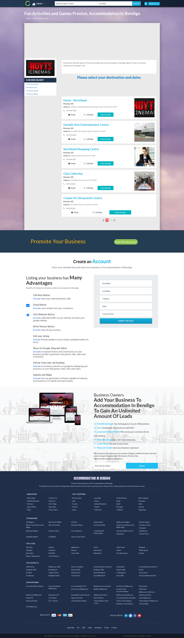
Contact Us (53, 498)
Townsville (75, 553)
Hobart (141, 553)
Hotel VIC (29, 598)
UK (78, 628)
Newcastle (98, 550)
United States (121, 498)
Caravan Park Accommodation (122, 590)
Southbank (120, 567)
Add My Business (125, 242)
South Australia (99, 525)
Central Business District (148, 567)
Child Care (143, 589)
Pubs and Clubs (31, 601)
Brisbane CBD (99, 570)
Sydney (51, 547)
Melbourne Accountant (102, 586)
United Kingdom (100, 504)
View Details (105, 115)
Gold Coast (120, 547)
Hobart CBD (120, 570)
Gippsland (120, 534)
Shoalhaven (143, 531)
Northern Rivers (77, 525)
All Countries (77, 498)
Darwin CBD (75, 570)
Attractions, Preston (41, 18)
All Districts (30, 567)
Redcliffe (52, 553)
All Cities (29, 547)
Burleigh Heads (54, 576)
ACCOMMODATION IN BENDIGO (92, 478)
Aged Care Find (76, 598)
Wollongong (143, 550)
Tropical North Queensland (99, 532)
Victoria (74, 522)
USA (83, 628)
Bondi (141, 570)
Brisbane (142, 547)
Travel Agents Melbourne (148, 601)
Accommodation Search (34, 586)
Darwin (73, 550)
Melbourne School (100, 595)
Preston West (32, 94)
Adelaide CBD (31, 570)
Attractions (143, 586)
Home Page (31, 498)
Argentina (142, 510)
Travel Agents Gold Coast (101, 602)
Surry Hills (120, 576)
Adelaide (29, 550)
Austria (141, 507)
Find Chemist (98, 598)
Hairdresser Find (145, 595)
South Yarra (75, 576)
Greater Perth (54, 531)
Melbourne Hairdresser (124, 595)
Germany (141, 501)
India (140, 504)
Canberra (52, 550)
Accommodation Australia (125, 598)
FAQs (29, 510)
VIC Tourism (53, 601)
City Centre (143, 573)
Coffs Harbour (54, 556)
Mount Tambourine (33, 556)
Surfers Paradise (77, 567)
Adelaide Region (32, 537)
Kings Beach (75, 573)
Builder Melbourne (100, 589)
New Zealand (143, 498)
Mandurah (97, 553)
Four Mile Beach (99, 576)
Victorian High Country (124, 531)
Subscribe (52, 507)
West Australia (54, 525)
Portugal (119, 507)
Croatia (74, 504)
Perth (96, 547)
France (96, 501)
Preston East (31, 87)
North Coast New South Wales (35, 526)
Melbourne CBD (54, 567)
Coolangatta (121, 573)
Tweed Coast (144, 534)
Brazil (118, 504)
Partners (30, 504)
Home (28, 18)
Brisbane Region (32, 531)
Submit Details (126, 321)
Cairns (118, 550)
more (113, 220)
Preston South (32, 91)
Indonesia (98, 510)
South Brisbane (99, 573)
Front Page (53, 504)
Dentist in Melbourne (34, 595)
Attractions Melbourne (79, 589)
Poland (96, 507)
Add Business (154, 4)
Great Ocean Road (78, 537)
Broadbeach (53, 570)
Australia (97, 498)
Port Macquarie (122, 553)
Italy (73, 501)
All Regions (30, 522)
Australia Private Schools (80, 595)
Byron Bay (29, 553)
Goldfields (52, 537)
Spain (118, 501)
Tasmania (142, 528)
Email (71, 115)
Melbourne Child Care (147, 592)
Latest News (31, 507)
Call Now (88, 115)
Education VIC (54, 595)
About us (52, 501)
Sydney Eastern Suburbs (103, 567)
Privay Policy (53, 510)
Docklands (30, 576)
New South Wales (55, 522)
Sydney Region (144, 522)
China (106, 628)
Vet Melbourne (31, 607)
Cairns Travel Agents (124, 601)
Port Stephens (76, 531)
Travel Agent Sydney (79, 601)
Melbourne (75, 547)
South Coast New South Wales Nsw (125, 526)
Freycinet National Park (147, 576)
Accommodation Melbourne (55, 587)
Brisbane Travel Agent (124, 604)
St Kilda (29, 573)
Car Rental (52, 598)
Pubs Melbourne (145, 598)
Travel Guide (143, 604)
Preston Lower (32, 84)
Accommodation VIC (78, 586)
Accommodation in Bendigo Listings (137, 636)
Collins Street (54, 573)
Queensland (98, 522)
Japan (74, 510)
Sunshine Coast (145, 525)
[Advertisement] (92, 40)
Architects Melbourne (124, 586)
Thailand (119, 510)
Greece (75, 507)
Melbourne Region (123, 522)
